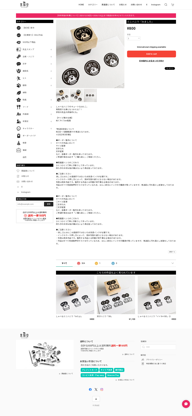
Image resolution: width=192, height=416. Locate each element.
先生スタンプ (28, 49)
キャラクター (28, 128)
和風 (25, 100)
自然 (25, 157)
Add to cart (151, 54)
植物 (25, 92)
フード (25, 107)
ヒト (25, 78)
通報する (172, 252)
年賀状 (25, 121)
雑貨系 (25, 71)
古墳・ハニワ (28, 57)
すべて (64, 263)
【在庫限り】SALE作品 (33, 35)
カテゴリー (93, 5)
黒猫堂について (108, 5)
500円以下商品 (29, 42)
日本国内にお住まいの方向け (151, 61)
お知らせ (123, 5)
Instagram (155, 5)
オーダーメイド (29, 136)
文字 (25, 64)
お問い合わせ (136, 5)
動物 (25, 85)
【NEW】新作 (28, 28)
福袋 (25, 150)
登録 (48, 204)
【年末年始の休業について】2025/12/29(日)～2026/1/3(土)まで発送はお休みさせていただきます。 (96, 16)
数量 (129, 35)
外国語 (25, 114)
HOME (81, 5)
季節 (25, 143)
